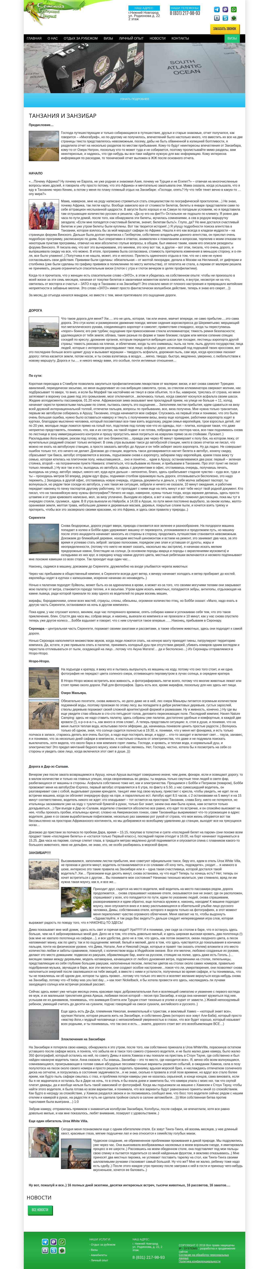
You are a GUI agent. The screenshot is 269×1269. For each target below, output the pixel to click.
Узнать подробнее (134, 99)
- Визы (93, 1249)
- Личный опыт (98, 1260)
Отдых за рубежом (81, 38)
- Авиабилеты (98, 1255)
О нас (53, 38)
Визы (108, 38)
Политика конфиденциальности (199, 1261)
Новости (158, 38)
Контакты (180, 38)
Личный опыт (131, 38)
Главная (34, 38)
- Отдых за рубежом (102, 1244)
